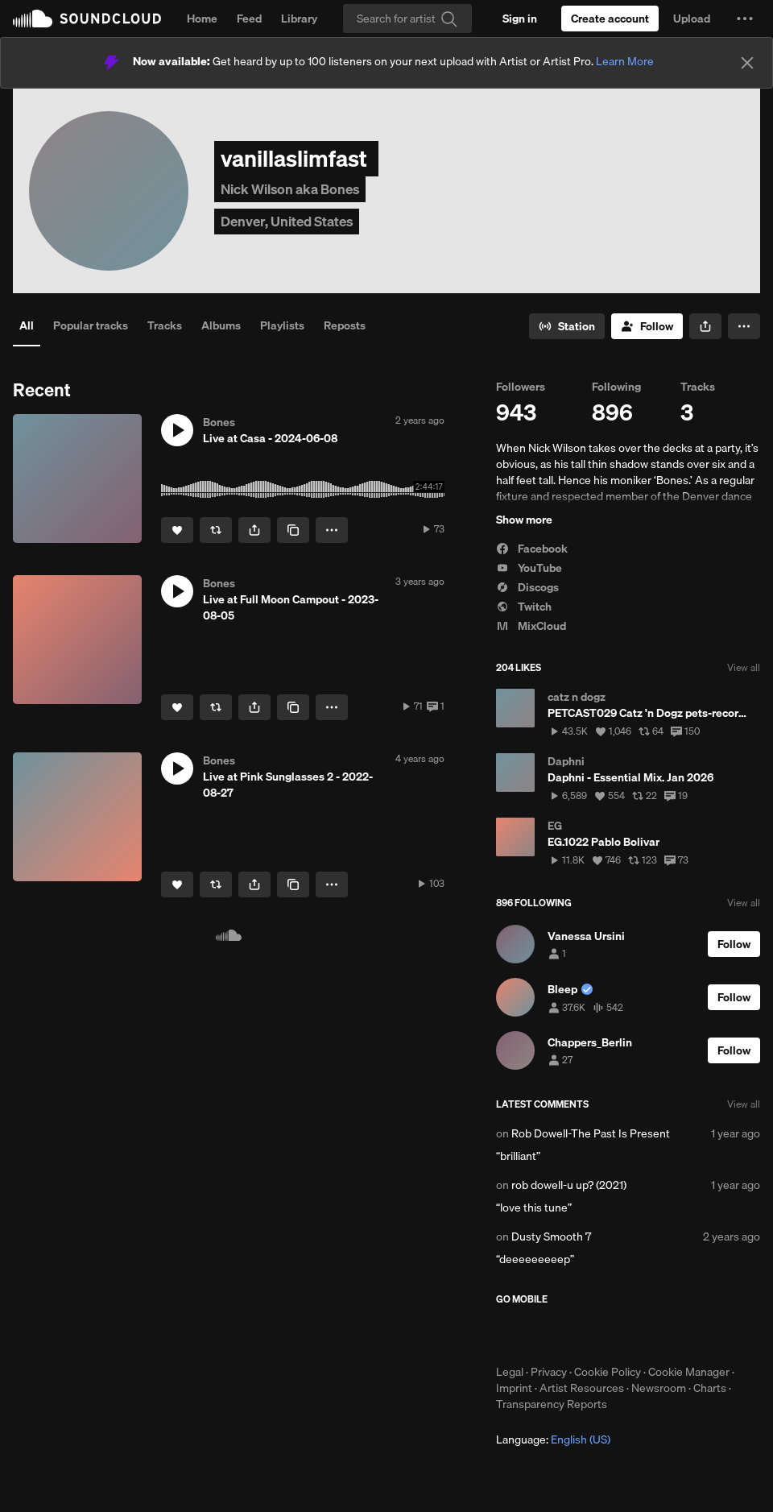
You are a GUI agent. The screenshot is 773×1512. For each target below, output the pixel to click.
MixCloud (531, 626)
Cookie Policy (607, 1372)
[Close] (747, 63)
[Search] (407, 18)
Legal (509, 1372)
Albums (221, 325)
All (26, 325)
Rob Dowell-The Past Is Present (590, 1133)
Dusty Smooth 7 (551, 1236)
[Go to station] (567, 326)
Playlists (282, 325)
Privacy (549, 1372)
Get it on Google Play (653, 1335)
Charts (709, 1388)
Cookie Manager (689, 1372)
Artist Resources (581, 1388)
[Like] (177, 530)
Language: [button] (553, 1439)
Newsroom (658, 1388)
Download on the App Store (544, 1335)
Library (299, 18)
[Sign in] (520, 18)
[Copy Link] (293, 530)
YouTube (529, 568)
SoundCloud (87, 18)
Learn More (625, 61)
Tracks (164, 325)
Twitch (524, 606)
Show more (524, 520)
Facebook (532, 548)
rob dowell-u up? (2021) (568, 1185)
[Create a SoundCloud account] (610, 18)
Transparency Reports (551, 1404)
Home (202, 18)
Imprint (514, 1388)
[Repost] (216, 530)
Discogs (527, 587)
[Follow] (647, 326)
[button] (745, 18)
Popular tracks (90, 325)
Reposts (345, 325)
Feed (249, 18)
